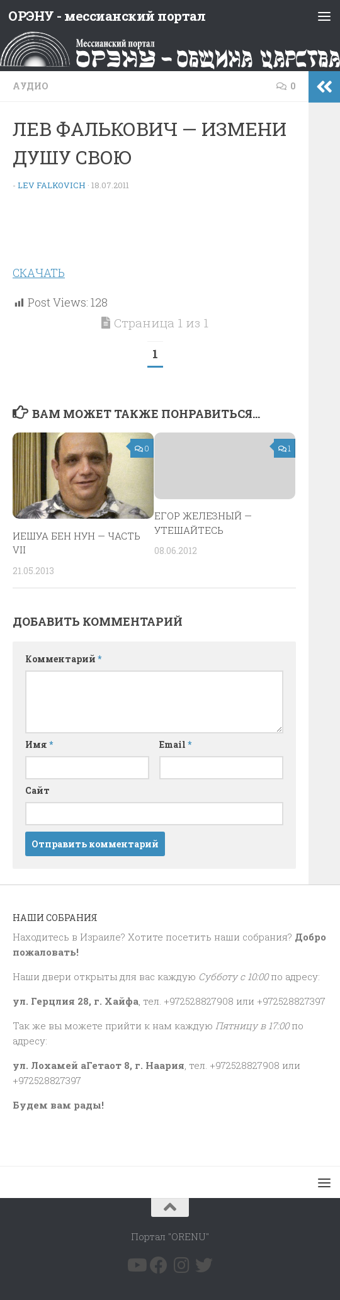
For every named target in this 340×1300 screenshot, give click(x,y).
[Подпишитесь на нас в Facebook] (158, 1265)
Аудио (30, 86)
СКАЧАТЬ (39, 272)
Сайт (37, 790)
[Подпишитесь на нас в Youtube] (136, 1265)
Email (175, 744)
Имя (39, 744)
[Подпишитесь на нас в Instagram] (181, 1265)
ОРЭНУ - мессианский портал (108, 16)
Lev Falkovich (52, 185)
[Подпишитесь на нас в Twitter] (204, 1265)
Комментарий (63, 659)
